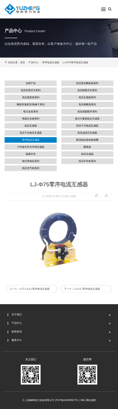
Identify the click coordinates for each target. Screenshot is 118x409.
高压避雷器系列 (30, 97)
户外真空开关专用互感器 (30, 147)
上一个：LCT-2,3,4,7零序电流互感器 (30, 295)
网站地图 (91, 400)
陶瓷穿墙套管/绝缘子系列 (30, 104)
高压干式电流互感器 (87, 125)
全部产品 (31, 83)
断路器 (87, 147)
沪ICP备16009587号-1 (67, 400)
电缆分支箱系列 (30, 118)
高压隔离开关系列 (87, 90)
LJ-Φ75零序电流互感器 (75, 62)
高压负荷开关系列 (31, 90)
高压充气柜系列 (30, 168)
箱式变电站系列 (30, 161)
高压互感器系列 (87, 97)
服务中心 (17, 340)
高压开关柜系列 (87, 161)
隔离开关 (31, 154)
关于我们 (17, 314)
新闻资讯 (17, 331)
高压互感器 (87, 154)
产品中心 (33, 62)
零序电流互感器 (50, 62)
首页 (22, 62)
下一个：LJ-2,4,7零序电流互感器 (82, 295)
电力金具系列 (30, 111)
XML (82, 400)
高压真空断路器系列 (87, 83)
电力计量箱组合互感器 (87, 118)
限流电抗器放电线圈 (87, 140)
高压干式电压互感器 (31, 132)
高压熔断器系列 (87, 104)
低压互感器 (31, 125)
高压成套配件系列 (87, 111)
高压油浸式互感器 (87, 132)
